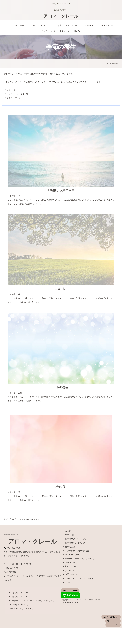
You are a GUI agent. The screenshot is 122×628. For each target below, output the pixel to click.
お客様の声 (88, 25)
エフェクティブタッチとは (77, 551)
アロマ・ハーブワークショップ (56, 31)
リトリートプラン (73, 555)
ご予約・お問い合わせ (107, 25)
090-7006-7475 (13, 548)
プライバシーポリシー (70, 603)
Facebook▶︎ (114, 625)
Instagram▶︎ (114, 621)
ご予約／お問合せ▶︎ (112, 617)
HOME (77, 31)
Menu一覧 (19, 25)
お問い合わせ (71, 574)
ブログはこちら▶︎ (70, 590)
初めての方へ (72, 25)
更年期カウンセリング (75, 543)
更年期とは (70, 547)
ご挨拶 (7, 25)
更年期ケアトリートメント (77, 539)
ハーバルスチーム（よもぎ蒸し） (80, 559)
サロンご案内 (55, 25)
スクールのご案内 (37, 25)
